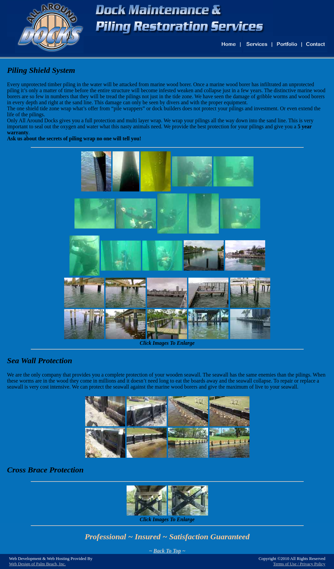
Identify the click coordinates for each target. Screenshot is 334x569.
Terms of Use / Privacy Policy (299, 563)
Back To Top (167, 551)
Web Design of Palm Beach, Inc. (37, 563)
